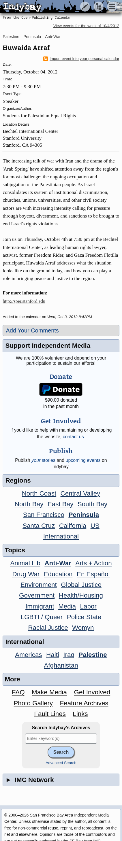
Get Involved (92, 692)
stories (43, 460)
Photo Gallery (33, 703)
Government (37, 595)
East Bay (61, 504)
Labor (88, 606)
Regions (18, 480)
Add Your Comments (32, 330)
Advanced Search (61, 763)
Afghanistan (61, 665)
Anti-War (53, 36)
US (95, 525)
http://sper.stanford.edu (24, 301)
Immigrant (39, 606)
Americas (28, 654)
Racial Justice (48, 627)
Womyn (83, 627)
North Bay (29, 504)
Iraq (68, 654)
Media (67, 606)
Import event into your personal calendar (81, 58)
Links (80, 713)
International (61, 536)
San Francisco (43, 514)
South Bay (92, 504)
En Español (93, 574)
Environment (38, 584)
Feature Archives (84, 703)
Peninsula (32, 36)
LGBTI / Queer (42, 617)
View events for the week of (86, 26)
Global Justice (81, 584)
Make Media (49, 692)
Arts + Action (93, 563)
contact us (73, 436)
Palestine (11, 36)
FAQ (18, 692)
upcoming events (82, 460)
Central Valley (80, 493)
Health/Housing (81, 595)
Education (58, 574)
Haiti (52, 654)
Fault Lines (50, 713)
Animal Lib (25, 563)
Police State (84, 617)
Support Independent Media (47, 345)
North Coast (39, 493)
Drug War (26, 574)
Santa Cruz (38, 525)
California (73, 525)
